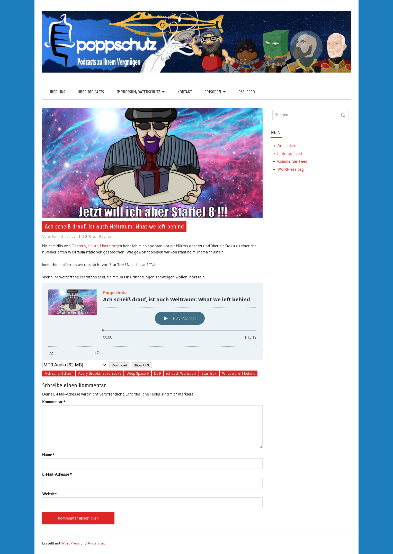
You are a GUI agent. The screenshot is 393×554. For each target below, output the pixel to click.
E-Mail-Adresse (57, 475)
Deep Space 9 (138, 373)
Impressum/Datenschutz (138, 92)
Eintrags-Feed (289, 153)
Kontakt (184, 92)
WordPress (70, 543)
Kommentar (53, 402)
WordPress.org (290, 169)
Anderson (95, 543)
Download (119, 365)
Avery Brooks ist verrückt (99, 373)
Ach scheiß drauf (58, 373)
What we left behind (238, 373)
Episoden (212, 92)
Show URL (142, 365)
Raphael (105, 236)
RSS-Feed (246, 92)
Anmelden (286, 145)
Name (48, 455)
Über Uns (57, 92)
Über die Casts (91, 92)
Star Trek (209, 373)
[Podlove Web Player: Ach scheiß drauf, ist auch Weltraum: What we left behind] (152, 321)
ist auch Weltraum (181, 373)
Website (49, 494)
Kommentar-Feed (292, 161)
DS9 (157, 373)
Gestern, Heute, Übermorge (96, 246)
